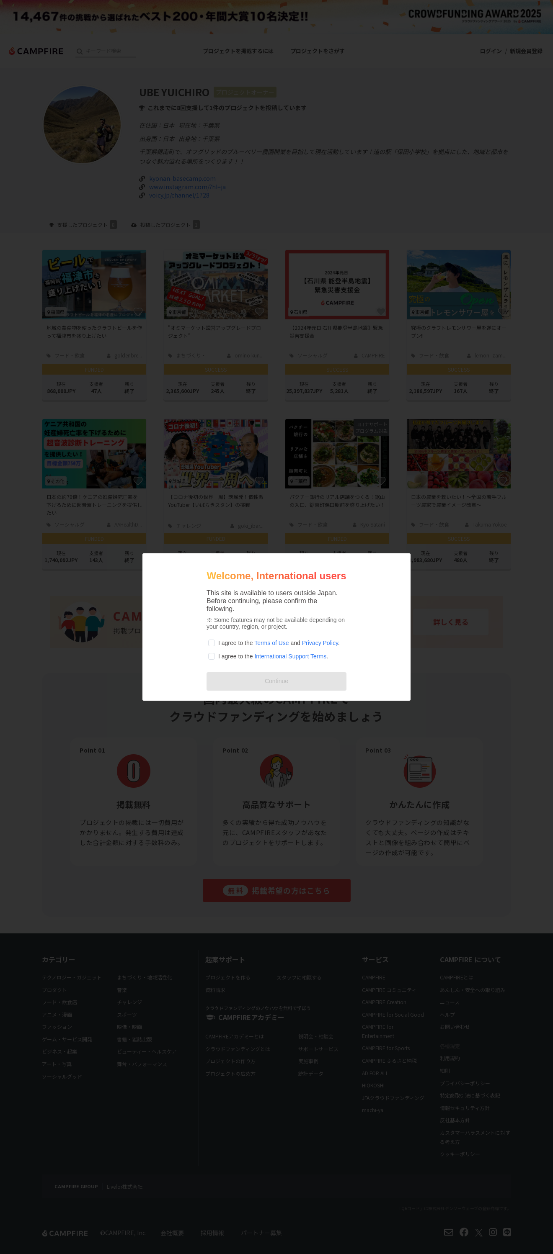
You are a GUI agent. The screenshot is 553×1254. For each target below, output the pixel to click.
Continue (276, 681)
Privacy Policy (320, 643)
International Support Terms (290, 656)
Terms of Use (271, 643)
